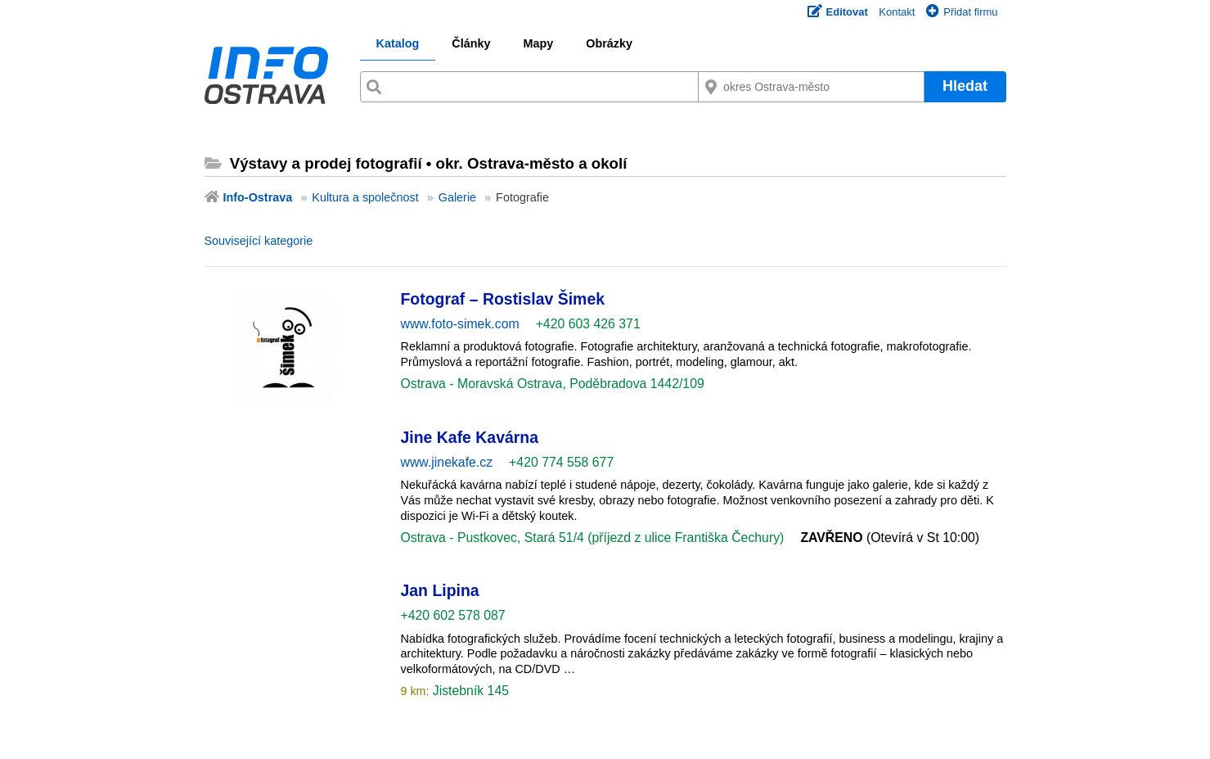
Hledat (964, 86)
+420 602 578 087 (453, 615)
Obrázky (609, 43)
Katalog (398, 43)
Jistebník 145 (469, 691)
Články (471, 43)
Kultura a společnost (365, 197)
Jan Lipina (440, 590)
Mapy (538, 43)
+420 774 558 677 (561, 462)
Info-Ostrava (258, 197)
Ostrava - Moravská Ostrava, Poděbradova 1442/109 (552, 384)
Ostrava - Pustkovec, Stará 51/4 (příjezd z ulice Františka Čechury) (593, 537)
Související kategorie (259, 240)
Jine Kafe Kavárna (470, 437)
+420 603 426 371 (588, 324)
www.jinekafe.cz (447, 462)
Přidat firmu (961, 12)
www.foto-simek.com (460, 324)
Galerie (457, 197)
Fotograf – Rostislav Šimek (503, 299)
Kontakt (897, 12)
